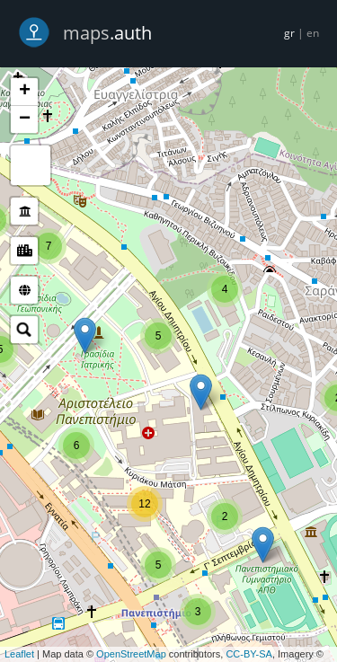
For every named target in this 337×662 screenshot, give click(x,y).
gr (289, 32)
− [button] (25, 119)
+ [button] (25, 91)
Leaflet (19, 654)
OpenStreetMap (131, 654)
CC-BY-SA (249, 654)
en (312, 32)
